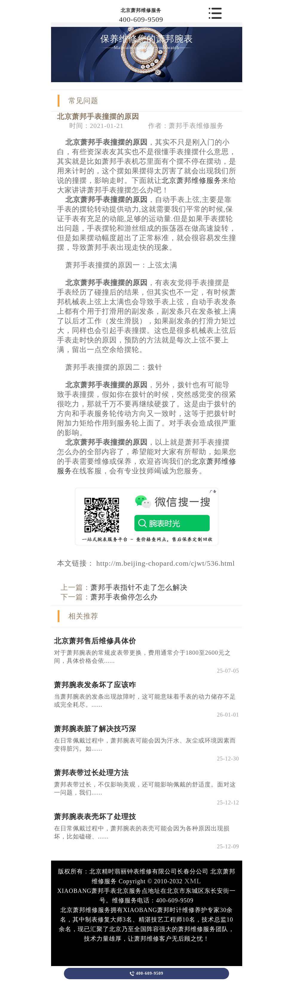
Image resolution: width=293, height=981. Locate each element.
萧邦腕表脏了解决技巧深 (95, 729)
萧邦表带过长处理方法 (91, 773)
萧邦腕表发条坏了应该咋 (95, 685)
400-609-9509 (141, 19)
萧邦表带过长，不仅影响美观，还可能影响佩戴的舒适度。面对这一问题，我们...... (145, 788)
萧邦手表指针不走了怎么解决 (139, 587)
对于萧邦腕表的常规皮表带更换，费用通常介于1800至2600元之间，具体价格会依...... (142, 656)
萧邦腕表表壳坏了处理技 (95, 817)
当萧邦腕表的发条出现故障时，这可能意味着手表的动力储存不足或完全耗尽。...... (145, 700)
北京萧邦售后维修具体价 (95, 641)
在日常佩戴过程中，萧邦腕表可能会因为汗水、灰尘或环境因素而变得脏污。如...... (145, 744)
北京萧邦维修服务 (141, 10)
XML (192, 881)
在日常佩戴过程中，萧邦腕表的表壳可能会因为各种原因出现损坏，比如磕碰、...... (142, 832)
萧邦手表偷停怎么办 (124, 597)
